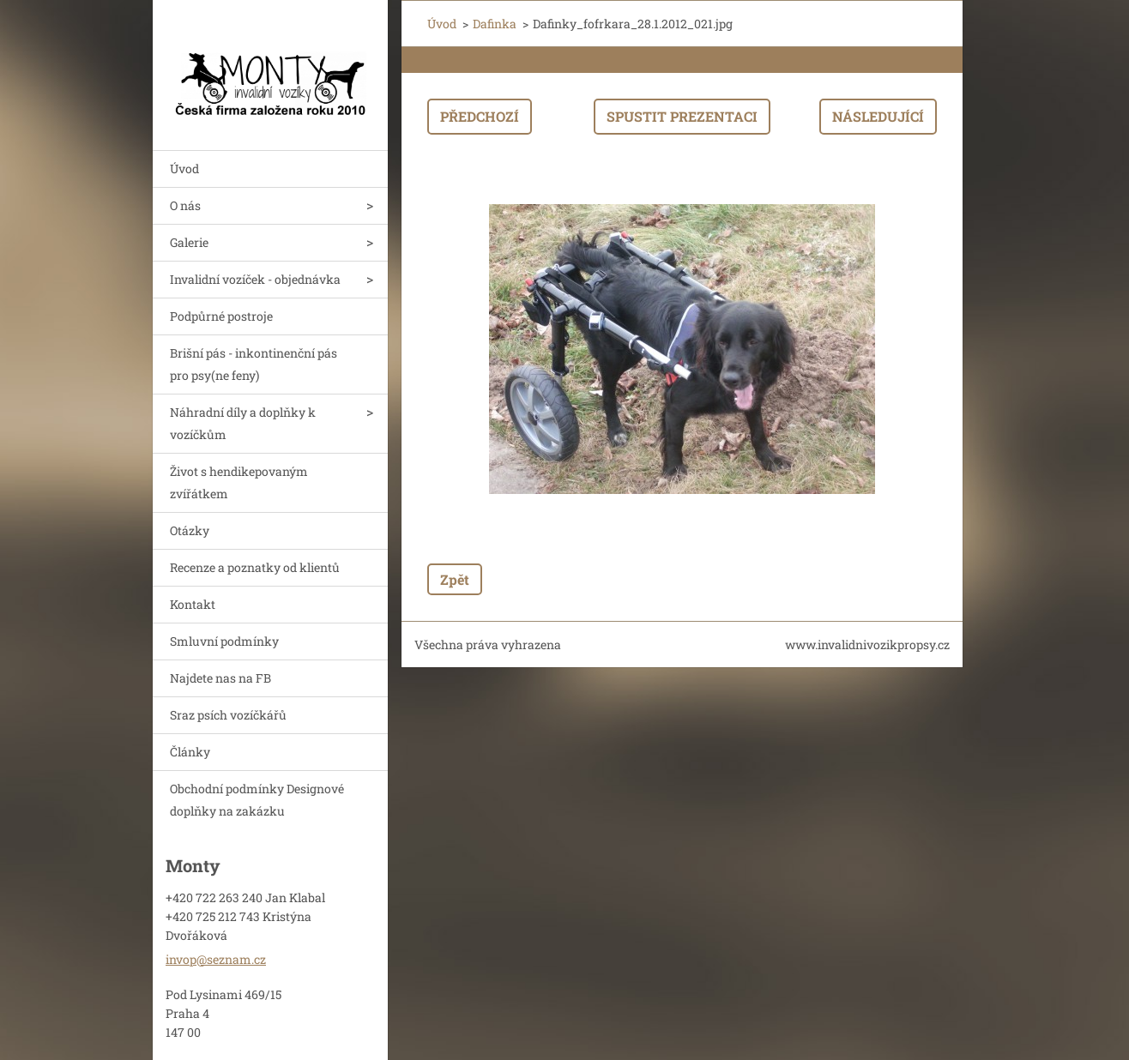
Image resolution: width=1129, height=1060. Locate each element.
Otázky (189, 530)
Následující (878, 116)
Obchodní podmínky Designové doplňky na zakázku (257, 799)
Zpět (454, 579)
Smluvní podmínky (224, 641)
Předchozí (479, 116)
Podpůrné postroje (221, 316)
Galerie (189, 242)
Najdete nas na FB (220, 678)
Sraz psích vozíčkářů (228, 715)
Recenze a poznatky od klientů (255, 567)
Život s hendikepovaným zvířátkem (239, 482)
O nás (185, 205)
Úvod (184, 168)
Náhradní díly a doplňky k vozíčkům (243, 423)
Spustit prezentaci (682, 116)
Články (190, 752)
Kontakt (192, 604)
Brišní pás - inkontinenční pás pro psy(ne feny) (253, 364)
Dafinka (494, 23)
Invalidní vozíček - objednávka (255, 279)
